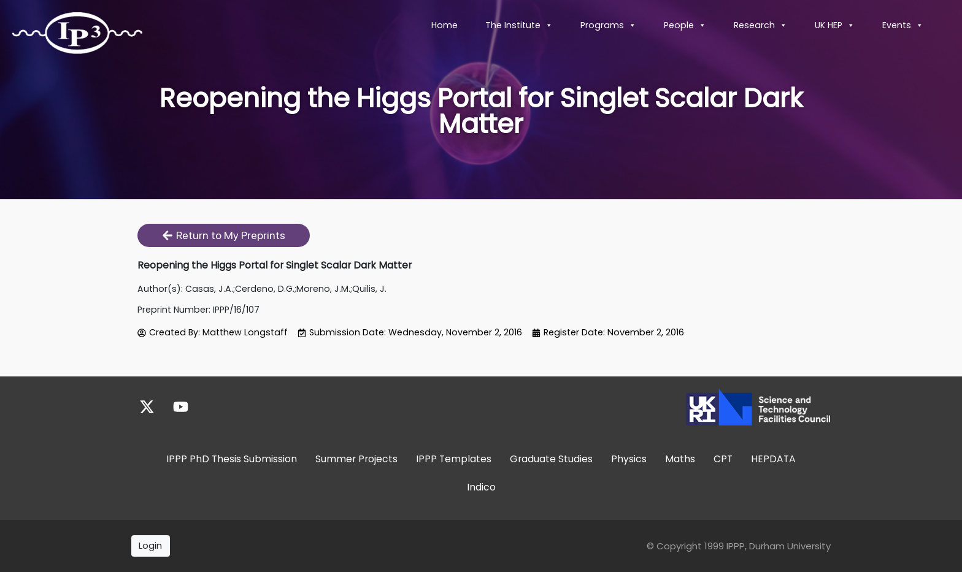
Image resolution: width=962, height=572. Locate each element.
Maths (680, 458)
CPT (723, 458)
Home (444, 25)
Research (760, 25)
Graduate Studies (551, 458)
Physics (629, 458)
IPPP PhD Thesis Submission (231, 458)
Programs (608, 25)
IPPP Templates (453, 458)
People (685, 25)
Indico (481, 486)
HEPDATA (773, 458)
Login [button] (150, 545)
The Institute (519, 25)
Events (902, 25)
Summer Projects (356, 458)
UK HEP (835, 25)
